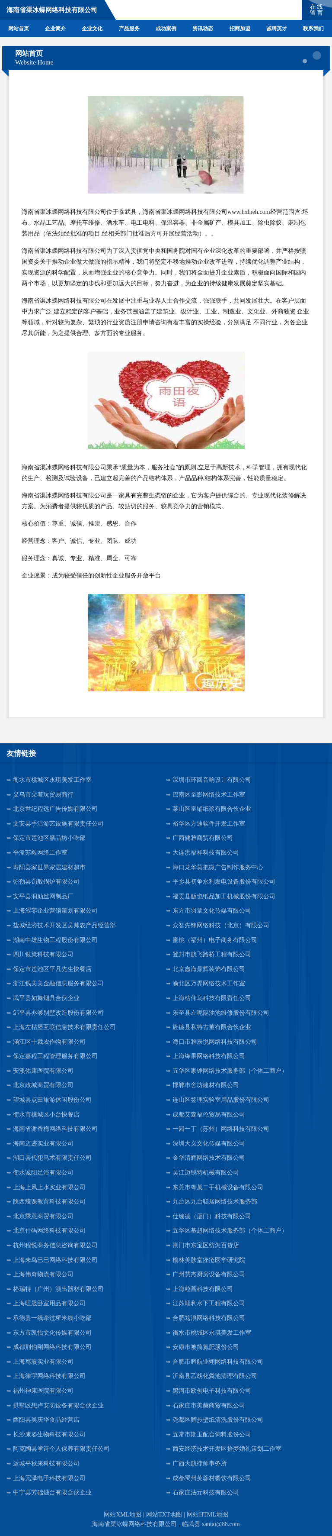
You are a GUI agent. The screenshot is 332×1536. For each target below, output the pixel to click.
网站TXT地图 (164, 1514)
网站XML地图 (122, 1514)
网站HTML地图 (207, 1514)
